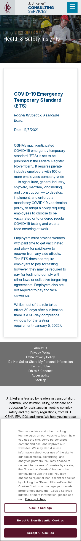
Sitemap (40, 380)
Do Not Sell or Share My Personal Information (40, 361)
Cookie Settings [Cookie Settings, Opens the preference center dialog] (40, 507)
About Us (40, 348)
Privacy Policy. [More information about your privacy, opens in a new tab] (35, 499)
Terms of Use (40, 366)
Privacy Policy (40, 352)
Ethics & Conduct (40, 371)
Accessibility (40, 375)
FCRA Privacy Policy (40, 357)
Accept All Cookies (40, 532)
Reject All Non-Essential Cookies (40, 520)
